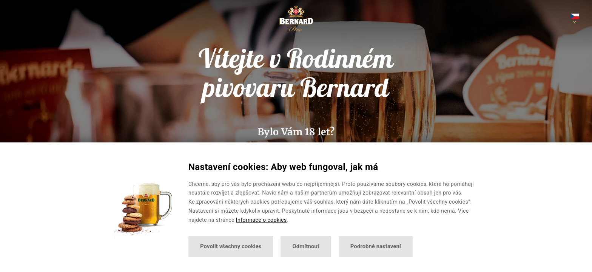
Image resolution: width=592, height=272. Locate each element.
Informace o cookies (261, 220)
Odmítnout (305, 246)
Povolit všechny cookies (230, 246)
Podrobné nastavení (375, 246)
